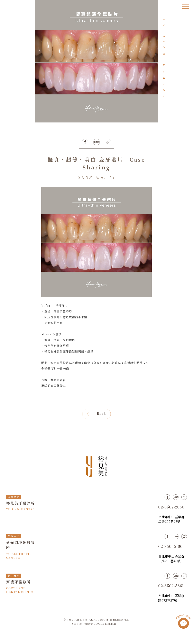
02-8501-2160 (170, 547)
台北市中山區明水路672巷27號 (171, 598)
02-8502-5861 (171, 586)
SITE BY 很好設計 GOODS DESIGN (94, 623)
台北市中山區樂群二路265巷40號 (171, 558)
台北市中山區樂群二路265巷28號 (171, 519)
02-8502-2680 (171, 507)
